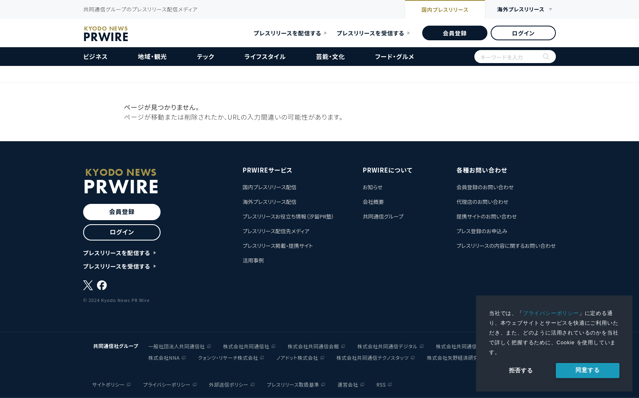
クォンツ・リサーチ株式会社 (228, 357)
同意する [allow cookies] (587, 370)
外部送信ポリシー (229, 384)
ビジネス (95, 56)
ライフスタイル (265, 56)
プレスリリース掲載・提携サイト (277, 245)
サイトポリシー (109, 384)
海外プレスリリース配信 (269, 202)
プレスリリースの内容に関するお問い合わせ (506, 245)
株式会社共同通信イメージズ (468, 346)
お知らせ (373, 187)
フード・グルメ (394, 56)
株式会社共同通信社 (246, 346)
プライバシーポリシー (551, 313)
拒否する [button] (521, 370)
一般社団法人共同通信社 (176, 346)
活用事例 (253, 260)
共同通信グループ (383, 216)
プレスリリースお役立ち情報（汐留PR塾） (288, 216)
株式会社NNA (164, 357)
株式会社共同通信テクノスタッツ (373, 357)
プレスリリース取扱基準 (293, 384)
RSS (381, 384)
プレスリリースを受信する (370, 33)
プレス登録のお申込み (481, 231)
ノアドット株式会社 (297, 357)
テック (205, 56)
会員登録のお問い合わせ (485, 187)
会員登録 (455, 33)
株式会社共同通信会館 (313, 346)
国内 (445, 10)
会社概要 (373, 202)
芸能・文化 (330, 56)
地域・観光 (152, 56)
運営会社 (347, 384)
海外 (520, 9)
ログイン (523, 33)
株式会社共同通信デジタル (387, 346)
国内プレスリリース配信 (269, 187)
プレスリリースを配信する (288, 33)
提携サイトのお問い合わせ (486, 216)
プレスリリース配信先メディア (275, 231)
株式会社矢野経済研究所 (455, 357)
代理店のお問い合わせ (482, 202)
